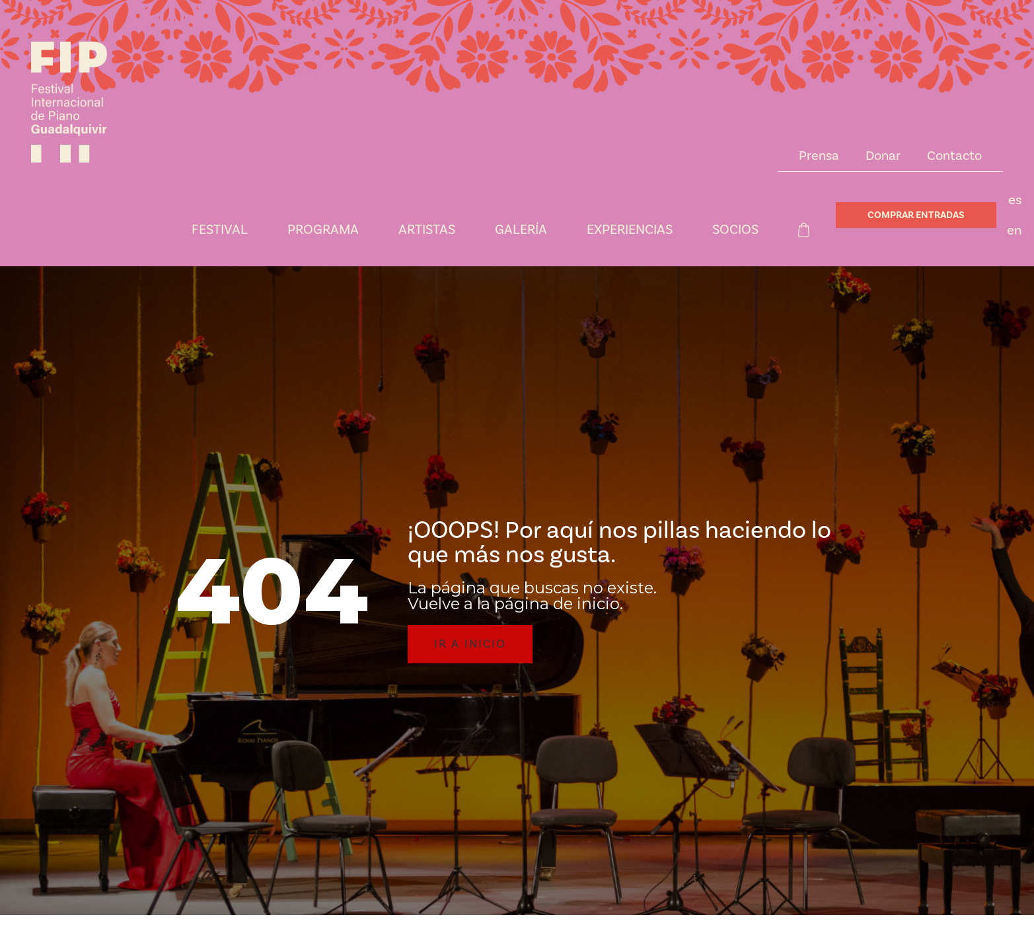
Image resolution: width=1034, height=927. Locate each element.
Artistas (426, 230)
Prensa (819, 156)
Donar (883, 156)
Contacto (954, 156)
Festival (220, 230)
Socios (735, 230)
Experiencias (630, 230)
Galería (521, 230)
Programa (323, 230)
